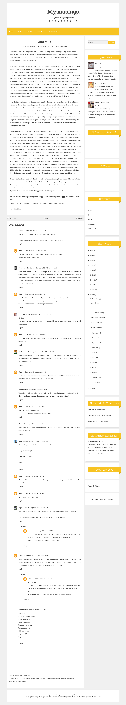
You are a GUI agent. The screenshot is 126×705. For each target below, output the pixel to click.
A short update (96, 327)
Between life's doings (27, 268)
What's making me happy (104, 103)
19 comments (62, 46)
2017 (91, 265)
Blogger (110, 499)
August (94, 348)
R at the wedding (97, 313)
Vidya (21, 424)
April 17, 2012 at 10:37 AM (44, 531)
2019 (91, 255)
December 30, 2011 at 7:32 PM (41, 314)
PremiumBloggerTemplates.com (68, 697)
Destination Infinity (26, 352)
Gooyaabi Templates (94, 697)
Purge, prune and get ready (98, 421)
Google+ (43, 204)
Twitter (34, 204)
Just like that (45, 46)
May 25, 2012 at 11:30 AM (40, 556)
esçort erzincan (24, 622)
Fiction (20, 31)
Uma (20, 251)
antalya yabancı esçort (27, 616)
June (93, 357)
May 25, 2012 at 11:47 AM (43, 579)
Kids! (93, 308)
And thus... (45, 42)
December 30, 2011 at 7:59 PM (45, 352)
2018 (91, 260)
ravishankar (23, 441)
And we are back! (97, 322)
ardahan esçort (24, 619)
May (93, 362)
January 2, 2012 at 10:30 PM (35, 407)
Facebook (24, 204)
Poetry (29, 31)
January (95, 382)
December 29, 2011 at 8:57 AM (36, 230)
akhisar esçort (24, 631)
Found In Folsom (25, 556)
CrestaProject (35, 697)
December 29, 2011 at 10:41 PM (35, 251)
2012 (91, 290)
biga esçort (23, 637)
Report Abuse (94, 486)
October (94, 338)
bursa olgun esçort (25, 625)
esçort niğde (23, 634)
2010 (91, 388)
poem (90, 219)
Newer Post (11, 218)
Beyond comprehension (100, 317)
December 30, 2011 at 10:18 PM (35, 372)
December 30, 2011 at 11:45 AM (46, 268)
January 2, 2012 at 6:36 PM (38, 389)
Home (11, 31)
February (95, 377)
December (95, 299)
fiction (90, 210)
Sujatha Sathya (24, 508)
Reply (21, 244)
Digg (61, 204)
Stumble (53, 204)
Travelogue (41, 31)
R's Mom (22, 230)
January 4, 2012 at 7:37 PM (34, 493)
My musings (63, 11)
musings (91, 206)
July (93, 353)
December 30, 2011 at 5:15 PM (35, 294)
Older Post (79, 218)
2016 (91, 270)
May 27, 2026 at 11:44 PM (37, 609)
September (95, 343)
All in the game (101, 83)
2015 (91, 275)
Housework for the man (96, 410)
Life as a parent (54, 31)
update (52, 46)
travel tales (92, 229)
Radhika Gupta (24, 314)
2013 (91, 285)
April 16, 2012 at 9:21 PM (39, 508)
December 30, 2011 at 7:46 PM (35, 334)
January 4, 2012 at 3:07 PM (33, 424)
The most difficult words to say (99, 415)
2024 (91, 250)
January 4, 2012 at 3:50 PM (38, 441)
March (94, 372)
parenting (91, 224)
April (94, 367)
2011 (91, 295)
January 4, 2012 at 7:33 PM (34, 476)
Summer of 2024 (96, 441)
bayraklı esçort (24, 628)
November (95, 333)
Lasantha (54, 697)
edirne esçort (23, 640)
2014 (91, 280)
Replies (23, 526)
